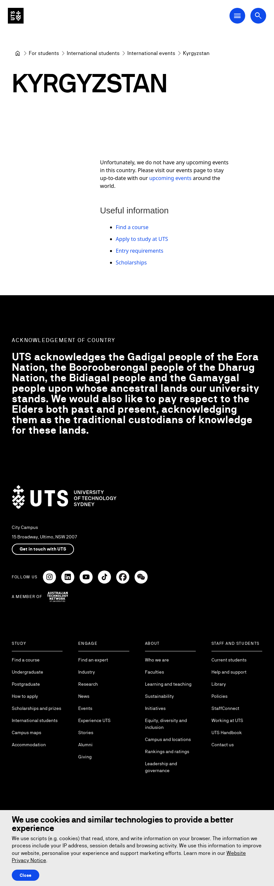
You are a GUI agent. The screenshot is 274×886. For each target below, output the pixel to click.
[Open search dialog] (258, 16)
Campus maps (26, 732)
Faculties (154, 672)
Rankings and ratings (167, 751)
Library (218, 684)
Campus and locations (168, 739)
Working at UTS (227, 720)
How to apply (25, 696)
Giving (85, 756)
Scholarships (131, 262)
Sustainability (159, 696)
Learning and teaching (168, 684)
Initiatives (155, 708)
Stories (85, 732)
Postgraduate (26, 684)
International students (35, 720)
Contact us (222, 744)
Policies (219, 696)
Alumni (85, 744)
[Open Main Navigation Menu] (237, 16)
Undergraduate (27, 672)
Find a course (132, 227)
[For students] (44, 53)
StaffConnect (225, 708)
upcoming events (170, 178)
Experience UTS (94, 720)
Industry (86, 672)
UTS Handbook (226, 732)
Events (85, 708)
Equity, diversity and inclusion (166, 724)
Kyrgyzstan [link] (196, 53)
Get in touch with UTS (43, 548)
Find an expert (93, 659)
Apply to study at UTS (142, 239)
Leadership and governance (161, 767)
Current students (229, 659)
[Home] (17, 53)
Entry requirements (139, 250)
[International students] (93, 53)
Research (88, 684)
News (83, 696)
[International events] (151, 53)
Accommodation (29, 744)
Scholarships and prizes (36, 708)
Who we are (157, 659)
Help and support (229, 672)
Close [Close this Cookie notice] (25, 875)
